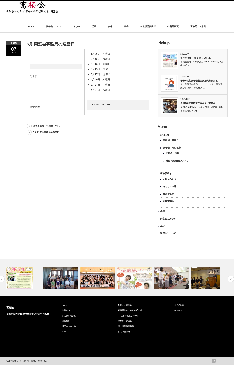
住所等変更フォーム (130, 316)
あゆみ (76, 26)
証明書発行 (168, 201)
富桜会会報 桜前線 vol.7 (46, 126)
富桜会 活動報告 (172, 147)
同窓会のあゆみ (168, 218)
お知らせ (164, 134)
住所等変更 (173, 26)
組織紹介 (66, 321)
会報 (110, 26)
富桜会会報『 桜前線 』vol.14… (196, 58)
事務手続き (165, 173)
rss (214, 361)
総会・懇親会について (177, 160)
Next (231, 279)
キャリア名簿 (169, 186)
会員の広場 (179, 305)
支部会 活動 (172, 153)
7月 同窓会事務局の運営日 (46, 132)
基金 (126, 26)
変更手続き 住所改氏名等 (130, 310)
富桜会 (10, 307)
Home (31, 26)
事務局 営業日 (198, 26)
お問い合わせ (169, 179)
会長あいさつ (68, 310)
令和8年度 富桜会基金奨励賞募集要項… (200, 80)
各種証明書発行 (148, 26)
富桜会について (54, 26)
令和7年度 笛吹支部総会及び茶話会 (197, 103)
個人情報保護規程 (126, 326)
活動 (94, 26)
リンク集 (178, 310)
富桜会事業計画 (70, 316)
